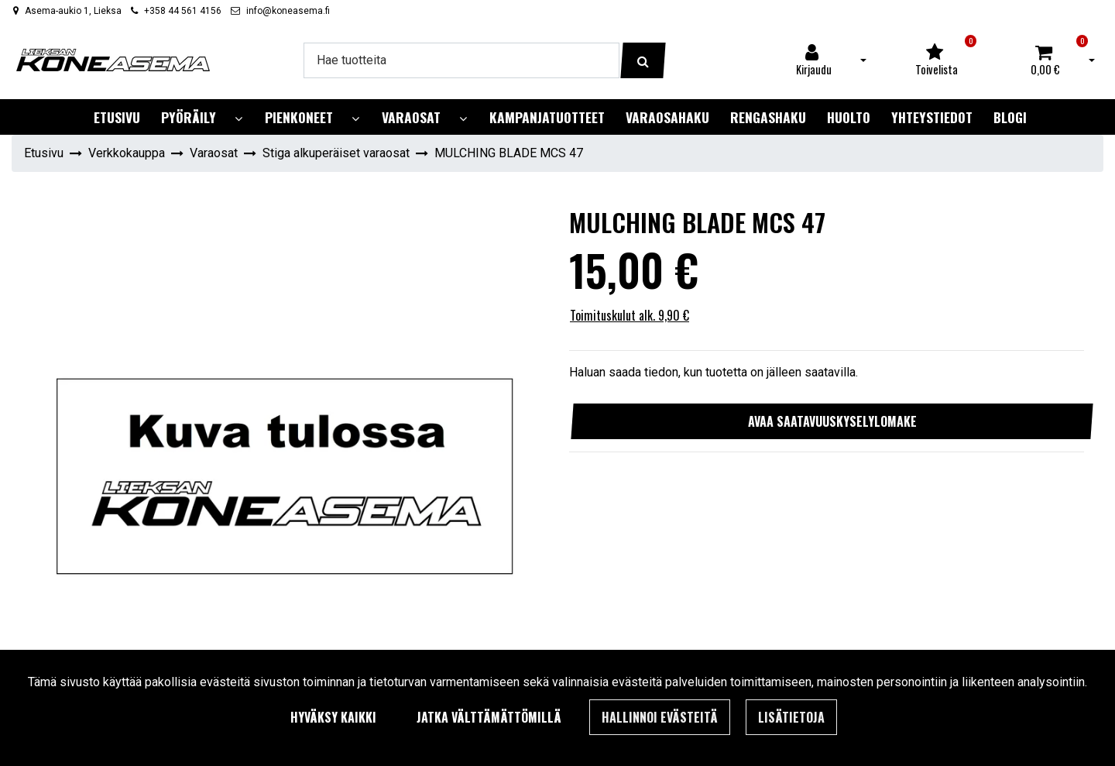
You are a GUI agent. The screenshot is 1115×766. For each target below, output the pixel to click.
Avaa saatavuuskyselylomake (832, 421)
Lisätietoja (791, 717)
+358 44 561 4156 (182, 10)
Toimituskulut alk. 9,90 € (629, 315)
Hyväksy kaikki (333, 717)
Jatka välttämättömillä (489, 717)
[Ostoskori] (1045, 60)
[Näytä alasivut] (238, 119)
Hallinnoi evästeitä (660, 717)
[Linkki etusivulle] (113, 60)
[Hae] (461, 60)
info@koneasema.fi (288, 10)
